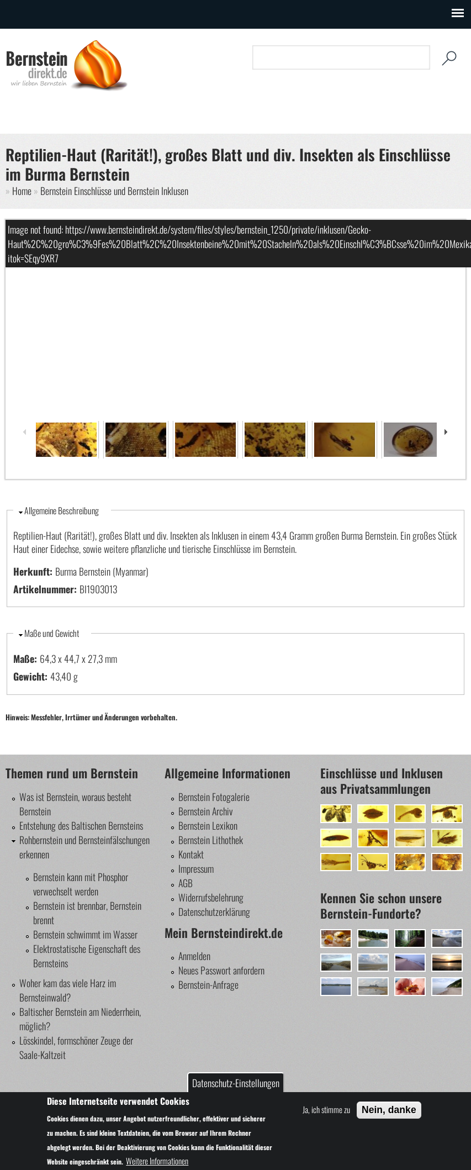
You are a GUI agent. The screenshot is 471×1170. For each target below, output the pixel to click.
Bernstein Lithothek (210, 839)
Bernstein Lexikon (207, 825)
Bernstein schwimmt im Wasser (85, 934)
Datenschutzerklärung (214, 911)
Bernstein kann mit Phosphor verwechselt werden (80, 883)
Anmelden (194, 955)
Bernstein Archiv (205, 811)
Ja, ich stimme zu (326, 1109)
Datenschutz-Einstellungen (235, 1083)
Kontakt (191, 854)
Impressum (196, 868)
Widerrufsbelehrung (211, 897)
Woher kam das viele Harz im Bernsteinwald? (67, 990)
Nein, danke (389, 1109)
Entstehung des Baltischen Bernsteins (81, 825)
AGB (185, 883)
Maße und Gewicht (51, 633)
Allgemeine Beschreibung (61, 510)
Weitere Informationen (157, 1161)
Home (21, 190)
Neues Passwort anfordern (221, 970)
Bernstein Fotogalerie (214, 796)
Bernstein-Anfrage (208, 984)
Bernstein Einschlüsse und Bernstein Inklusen (114, 190)
